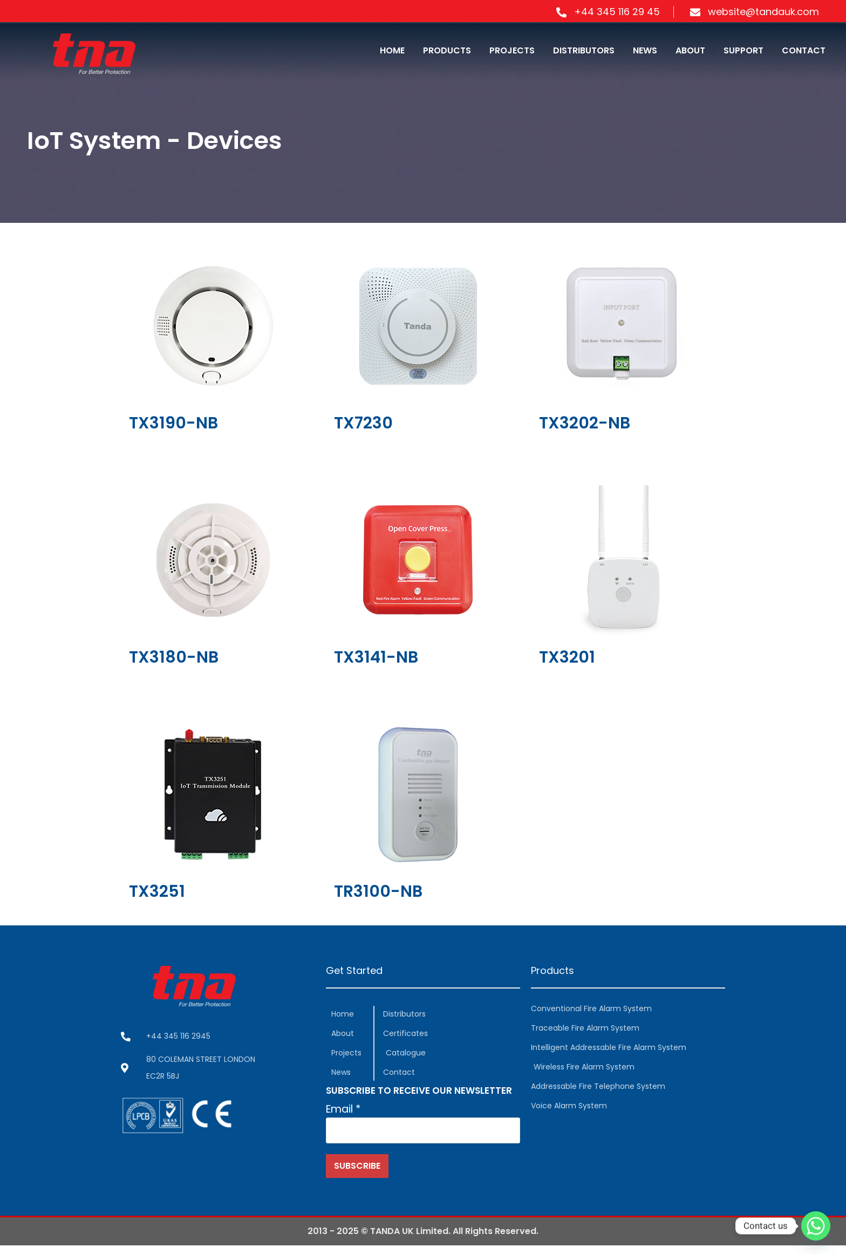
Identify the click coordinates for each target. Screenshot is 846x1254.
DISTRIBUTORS (584, 50)
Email (345, 1111)
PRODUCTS (447, 50)
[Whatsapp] (815, 1226)
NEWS (645, 50)
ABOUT (690, 50)
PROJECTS (512, 50)
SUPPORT (743, 50)
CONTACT (803, 50)
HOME (392, 50)
